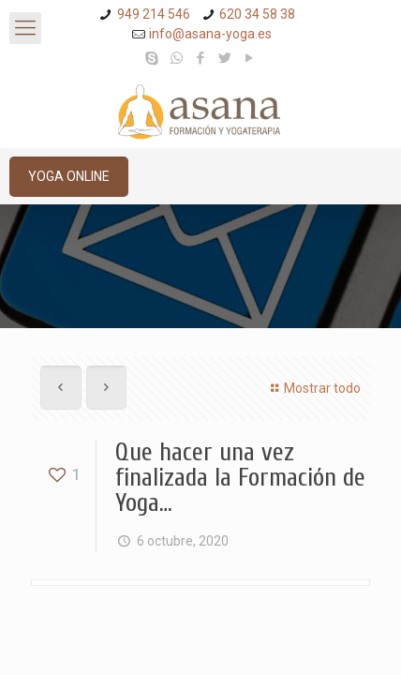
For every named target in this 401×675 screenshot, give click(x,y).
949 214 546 (153, 14)
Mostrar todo (313, 388)
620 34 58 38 (257, 14)
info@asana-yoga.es (210, 33)
